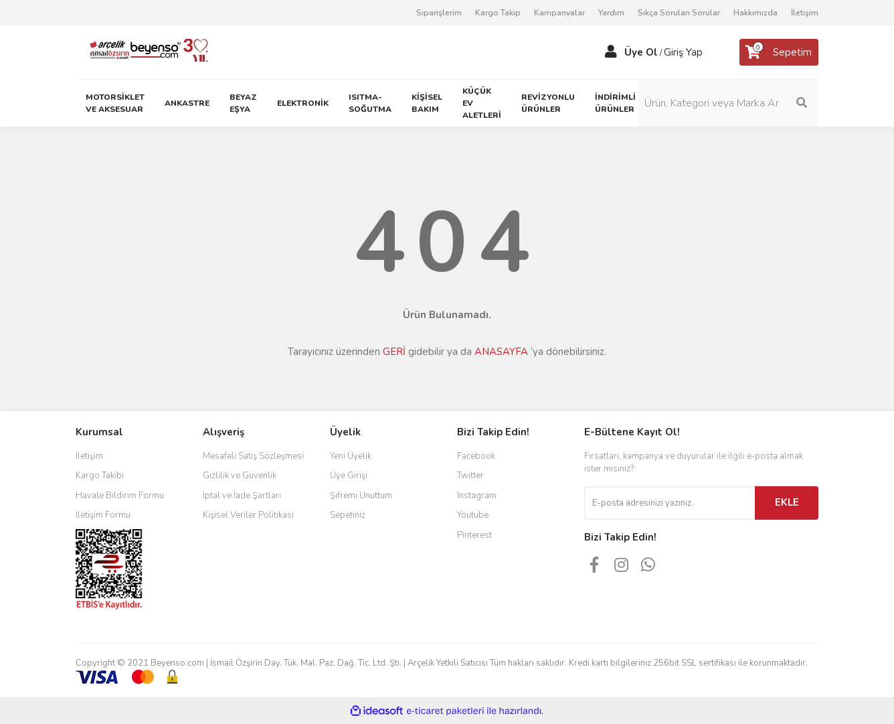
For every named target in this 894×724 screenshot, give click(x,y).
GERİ (394, 351)
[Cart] (778, 52)
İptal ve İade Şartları (242, 496)
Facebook (476, 456)
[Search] (728, 103)
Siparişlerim (439, 12)
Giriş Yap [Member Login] (683, 52)
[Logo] (143, 51)
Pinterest (474, 535)
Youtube (472, 515)
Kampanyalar (559, 12)
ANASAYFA (501, 351)
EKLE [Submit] (787, 502)
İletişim (804, 12)
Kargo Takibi (100, 475)
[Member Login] (611, 52)
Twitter (470, 475)
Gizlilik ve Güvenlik (239, 475)
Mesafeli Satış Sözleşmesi (253, 456)
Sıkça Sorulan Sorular (679, 12)
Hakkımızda (755, 12)
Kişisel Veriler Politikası (248, 515)
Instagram (477, 496)
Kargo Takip (498, 12)
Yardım (611, 12)
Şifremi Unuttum (361, 496)
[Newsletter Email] (669, 503)
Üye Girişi (348, 475)
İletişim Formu (103, 515)
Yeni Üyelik (350, 456)
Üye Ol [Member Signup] (641, 52)
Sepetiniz (347, 515)
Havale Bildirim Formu (120, 496)
